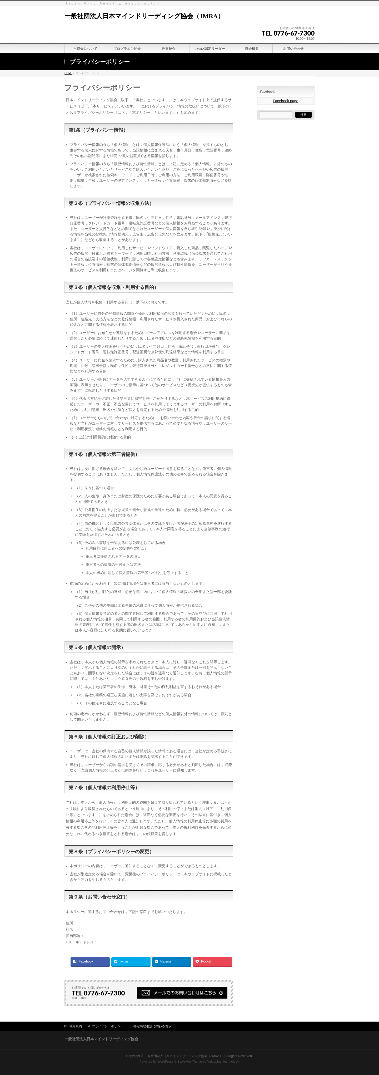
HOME (68, 73)
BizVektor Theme (189, 1061)
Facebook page (285, 101)
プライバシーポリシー (107, 1026)
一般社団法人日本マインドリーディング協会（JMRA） (144, 16)
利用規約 (75, 1026)
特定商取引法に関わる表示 (152, 1026)
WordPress (165, 1061)
